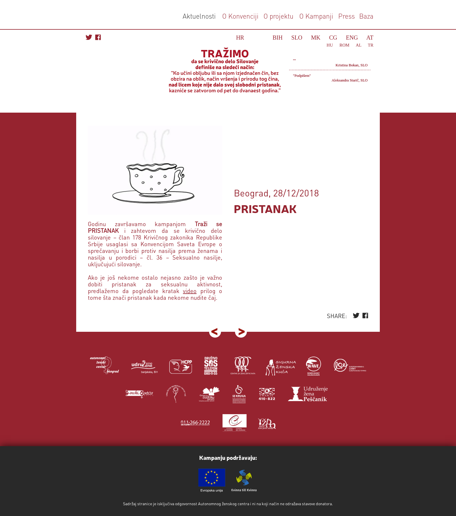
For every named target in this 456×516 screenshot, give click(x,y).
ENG (352, 37)
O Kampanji (316, 16)
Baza (365, 16)
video (190, 291)
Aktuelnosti (199, 16)
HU (330, 45)
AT (369, 37)
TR (370, 45)
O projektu (278, 16)
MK (315, 37)
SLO (296, 37)
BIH (277, 37)
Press (345, 16)
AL (358, 45)
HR (240, 37)
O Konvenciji (240, 16)
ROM (344, 45)
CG (333, 37)
